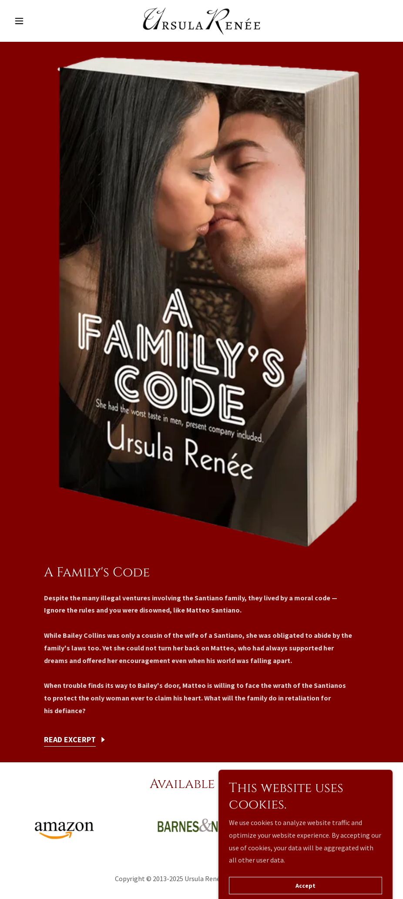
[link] (201, 20)
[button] (39, 21)
